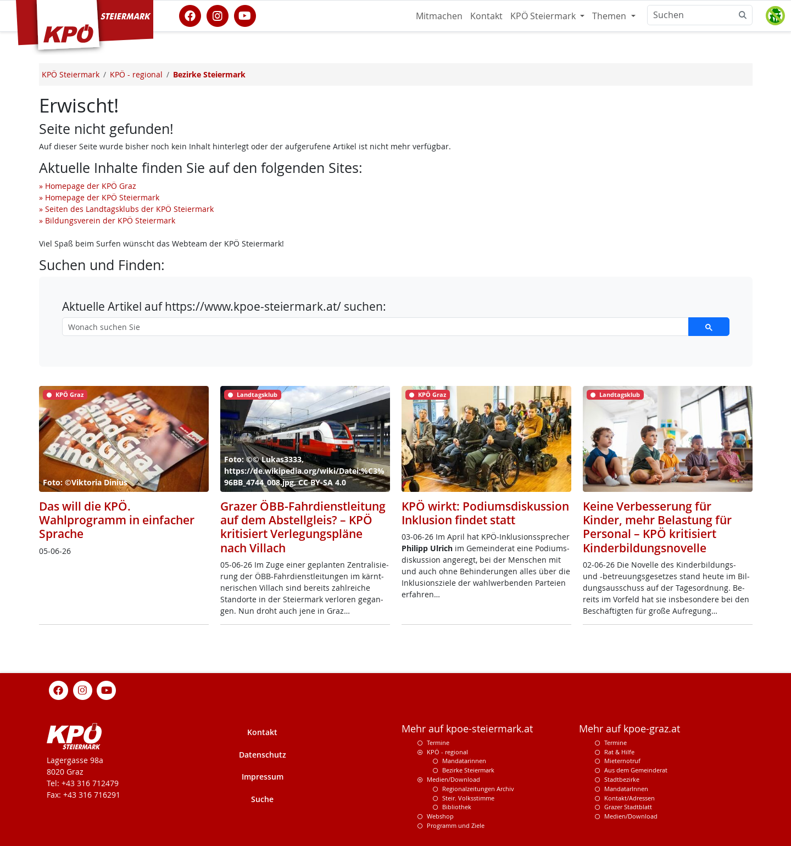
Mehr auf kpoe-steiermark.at (467, 728)
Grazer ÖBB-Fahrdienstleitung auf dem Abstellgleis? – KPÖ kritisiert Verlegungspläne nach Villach (303, 527)
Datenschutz (262, 754)
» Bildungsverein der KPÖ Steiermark (107, 220)
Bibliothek (456, 807)
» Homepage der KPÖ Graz (87, 186)
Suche (262, 799)
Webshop (440, 816)
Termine (438, 742)
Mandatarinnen (464, 761)
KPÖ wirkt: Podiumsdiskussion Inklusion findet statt (485, 513)
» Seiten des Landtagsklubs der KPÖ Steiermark (126, 209)
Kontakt (486, 16)
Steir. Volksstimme (468, 798)
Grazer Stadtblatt (628, 807)
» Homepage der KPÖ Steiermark (99, 197)
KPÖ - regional (447, 752)
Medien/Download (453, 779)
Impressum (262, 776)
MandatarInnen (626, 789)
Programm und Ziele (455, 825)
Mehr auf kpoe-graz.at (629, 728)
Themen (610, 16)
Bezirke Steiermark (468, 770)
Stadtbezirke (621, 779)
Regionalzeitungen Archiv (478, 789)
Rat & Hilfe (619, 752)
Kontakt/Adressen (629, 798)
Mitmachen (439, 16)
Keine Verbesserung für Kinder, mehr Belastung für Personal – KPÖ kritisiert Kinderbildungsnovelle (657, 527)
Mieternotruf (622, 761)
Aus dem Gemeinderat (635, 770)
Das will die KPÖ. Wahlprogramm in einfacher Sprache (116, 519)
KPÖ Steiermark (544, 16)
